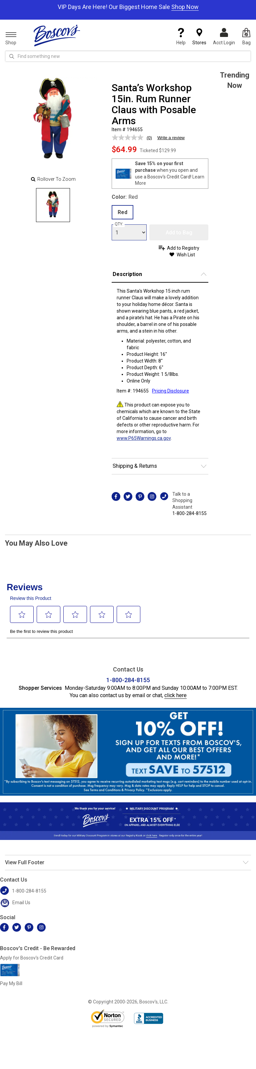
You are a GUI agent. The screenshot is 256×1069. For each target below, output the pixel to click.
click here (175, 695)
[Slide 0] (53, 205)
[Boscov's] (57, 35)
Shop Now (185, 6)
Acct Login (224, 36)
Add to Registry (183, 248)
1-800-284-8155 (189, 513)
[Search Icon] (11, 56)
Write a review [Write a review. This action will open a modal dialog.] (171, 137)
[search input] (128, 56)
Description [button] (127, 274)
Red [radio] (122, 212)
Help (181, 36)
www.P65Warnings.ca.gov (144, 438)
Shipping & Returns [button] (135, 466)
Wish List (186, 254)
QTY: (119, 224)
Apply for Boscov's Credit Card (31, 957)
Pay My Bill (11, 983)
